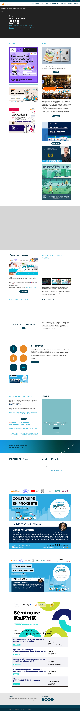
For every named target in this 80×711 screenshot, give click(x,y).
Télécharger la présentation (25, 706)
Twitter (34, 287)
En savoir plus (56, 116)
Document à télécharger (14, 706)
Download (56, 71)
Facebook (30, 287)
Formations (70, 3)
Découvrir (24, 418)
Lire (24, 328)
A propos (37, 3)
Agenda (42, 3)
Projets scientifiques (54, 3)
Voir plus (56, 428)
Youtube (26, 287)
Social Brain (29, 709)
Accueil (32, 3)
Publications (63, 3)
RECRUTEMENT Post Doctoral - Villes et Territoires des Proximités (56, 424)
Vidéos (46, 3)
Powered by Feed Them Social (56, 470)
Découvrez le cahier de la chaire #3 (24, 324)
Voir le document (56, 143)
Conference (76, 3)
